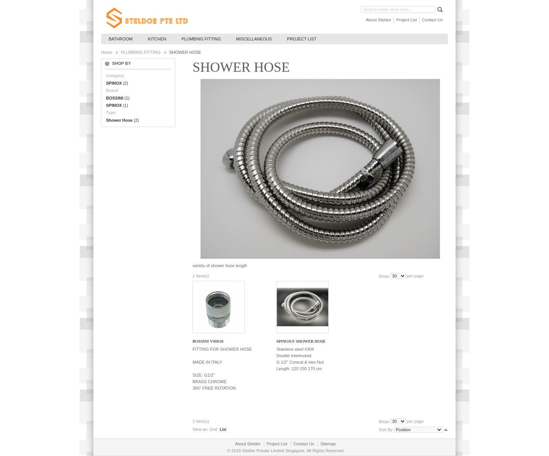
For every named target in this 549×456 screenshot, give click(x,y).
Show (384, 276)
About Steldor (379, 20)
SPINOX (114, 83)
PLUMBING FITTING (140, 52)
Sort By (386, 429)
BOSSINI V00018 (208, 341)
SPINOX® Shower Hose (301, 341)
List (223, 429)
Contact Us (432, 20)
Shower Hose (119, 120)
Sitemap (328, 443)
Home (106, 52)
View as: (200, 429)
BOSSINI (114, 98)
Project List (406, 20)
